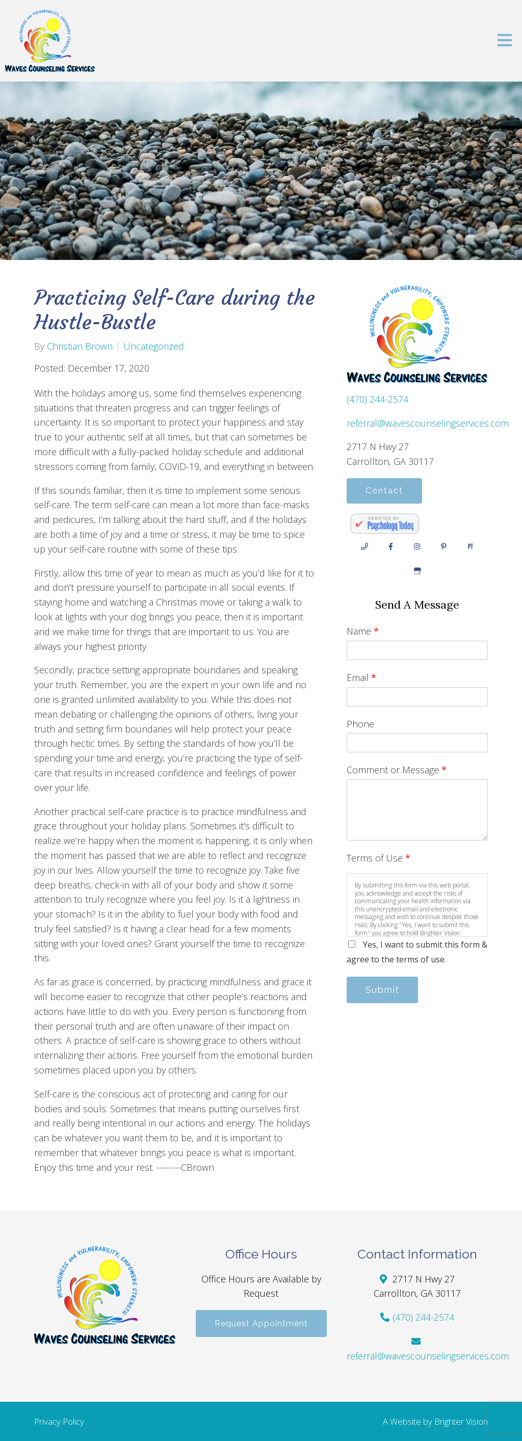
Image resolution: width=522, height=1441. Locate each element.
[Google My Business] (417, 571)
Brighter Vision (461, 1421)
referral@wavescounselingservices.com (428, 423)
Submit (382, 989)
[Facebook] (391, 546)
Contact (384, 490)
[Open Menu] (505, 41)
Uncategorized (153, 346)
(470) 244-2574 (377, 399)
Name (363, 631)
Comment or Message (397, 770)
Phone (360, 724)
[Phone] (364, 546)
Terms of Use (378, 858)
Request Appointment (261, 1323)
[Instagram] (417, 546)
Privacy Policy (59, 1421)
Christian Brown (80, 346)
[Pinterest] (444, 546)
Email (361, 677)
